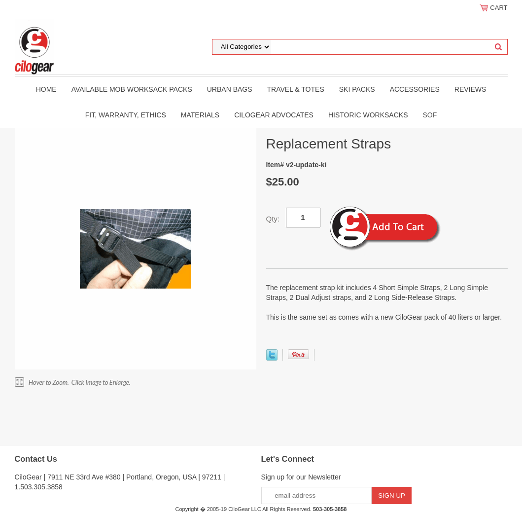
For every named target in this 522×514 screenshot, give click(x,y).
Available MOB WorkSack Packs (131, 89)
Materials (200, 115)
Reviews (470, 89)
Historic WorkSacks (368, 115)
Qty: (273, 219)
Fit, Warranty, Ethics (125, 115)
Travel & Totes (295, 89)
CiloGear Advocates (273, 115)
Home (46, 89)
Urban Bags (229, 89)
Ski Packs (357, 89)
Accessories (415, 89)
